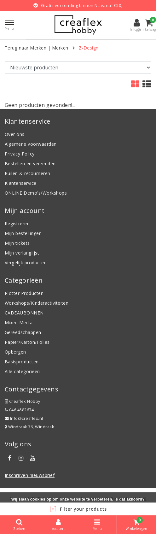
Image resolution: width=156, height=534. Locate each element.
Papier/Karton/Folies (27, 342)
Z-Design (89, 48)
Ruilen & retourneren (27, 173)
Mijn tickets (17, 243)
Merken (60, 48)
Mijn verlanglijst (22, 253)
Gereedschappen (23, 332)
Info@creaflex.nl (24, 418)
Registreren (17, 223)
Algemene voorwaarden (31, 144)
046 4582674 (19, 410)
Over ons (15, 134)
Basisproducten (22, 362)
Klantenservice (21, 183)
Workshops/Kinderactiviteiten (36, 303)
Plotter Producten (24, 293)
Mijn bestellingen (23, 233)
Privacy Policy (20, 154)
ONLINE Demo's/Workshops (36, 193)
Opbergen (15, 352)
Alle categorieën (22, 371)
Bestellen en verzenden (30, 164)
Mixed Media (18, 323)
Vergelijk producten (26, 263)
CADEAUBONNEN (24, 313)
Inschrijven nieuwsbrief (30, 475)
